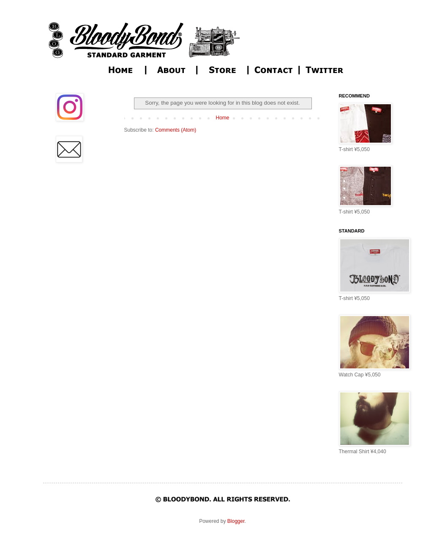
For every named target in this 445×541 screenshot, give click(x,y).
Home (222, 118)
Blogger (236, 521)
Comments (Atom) (175, 130)
